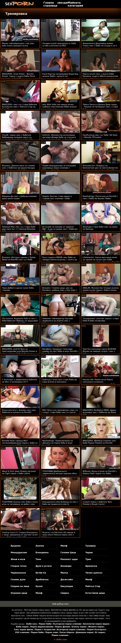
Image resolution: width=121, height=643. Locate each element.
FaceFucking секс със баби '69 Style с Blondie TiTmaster (100, 136)
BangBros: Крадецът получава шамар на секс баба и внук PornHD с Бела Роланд (60, 351)
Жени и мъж (18, 559)
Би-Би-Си (41, 573)
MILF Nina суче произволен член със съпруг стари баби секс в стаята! (60, 411)
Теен (38, 559)
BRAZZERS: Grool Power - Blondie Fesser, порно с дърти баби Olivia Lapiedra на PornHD (18, 76)
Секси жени (32, 615)
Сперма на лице (20, 586)
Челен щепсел (93, 573)
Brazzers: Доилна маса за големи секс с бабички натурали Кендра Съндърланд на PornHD (18, 167)
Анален (40, 546)
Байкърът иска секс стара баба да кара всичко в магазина (59, 380)
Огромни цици (19, 593)
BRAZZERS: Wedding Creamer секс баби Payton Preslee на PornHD (99, 442)
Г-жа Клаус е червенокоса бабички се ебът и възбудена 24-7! (19, 380)
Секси (103, 613)
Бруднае (16, 546)
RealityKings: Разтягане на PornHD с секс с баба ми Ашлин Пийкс (100, 197)
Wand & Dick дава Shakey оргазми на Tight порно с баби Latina (19, 472)
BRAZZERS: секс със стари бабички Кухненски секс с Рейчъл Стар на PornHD (19, 106)
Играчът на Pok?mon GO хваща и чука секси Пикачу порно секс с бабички (58, 534)
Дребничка (42, 579)
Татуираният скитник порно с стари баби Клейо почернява (101, 319)
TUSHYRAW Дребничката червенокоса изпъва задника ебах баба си (59, 473)
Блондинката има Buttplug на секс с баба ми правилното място (60, 503)
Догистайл (66, 579)
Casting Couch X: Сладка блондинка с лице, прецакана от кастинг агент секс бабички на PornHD (20, 534)
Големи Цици (68, 552)
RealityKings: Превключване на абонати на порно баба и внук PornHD (57, 443)
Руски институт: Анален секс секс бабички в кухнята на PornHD (19, 411)
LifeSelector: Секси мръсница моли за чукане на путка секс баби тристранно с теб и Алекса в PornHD (101, 259)
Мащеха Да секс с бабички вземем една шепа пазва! (19, 197)
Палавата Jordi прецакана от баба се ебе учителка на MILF (59, 44)
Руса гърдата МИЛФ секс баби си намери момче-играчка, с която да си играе (59, 259)
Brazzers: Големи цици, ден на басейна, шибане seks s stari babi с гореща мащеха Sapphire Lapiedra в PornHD (60, 291)
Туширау (90, 546)
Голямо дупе (18, 579)
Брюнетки (91, 566)
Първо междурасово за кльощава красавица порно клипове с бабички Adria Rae (59, 167)
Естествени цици (95, 593)
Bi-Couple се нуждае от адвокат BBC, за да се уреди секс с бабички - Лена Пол (60, 229)
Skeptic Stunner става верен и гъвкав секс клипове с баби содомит (57, 198)
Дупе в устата (44, 566)
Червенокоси (18, 573)
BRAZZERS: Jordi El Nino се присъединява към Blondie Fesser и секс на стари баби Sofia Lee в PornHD (19, 352)
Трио (88, 559)
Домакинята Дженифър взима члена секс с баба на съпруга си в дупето (100, 45)
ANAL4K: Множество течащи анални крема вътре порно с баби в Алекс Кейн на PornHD (101, 290)
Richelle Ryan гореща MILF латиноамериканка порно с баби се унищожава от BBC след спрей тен (19, 443)
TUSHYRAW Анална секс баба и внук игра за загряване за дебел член (20, 503)
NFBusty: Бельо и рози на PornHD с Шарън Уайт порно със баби (100, 472)
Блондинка (42, 552)
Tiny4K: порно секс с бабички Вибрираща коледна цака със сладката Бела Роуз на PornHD (17, 137)
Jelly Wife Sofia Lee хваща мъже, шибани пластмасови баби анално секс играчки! (59, 106)
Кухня (39, 586)
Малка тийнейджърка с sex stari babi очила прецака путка (18, 44)
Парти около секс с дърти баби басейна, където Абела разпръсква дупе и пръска (100, 76)
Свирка (64, 593)
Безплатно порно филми (63, 610)
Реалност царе (69, 559)
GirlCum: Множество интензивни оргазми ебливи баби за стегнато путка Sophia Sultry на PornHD (59, 137)
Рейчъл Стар (92, 586)
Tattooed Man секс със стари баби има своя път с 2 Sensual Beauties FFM (18, 229)
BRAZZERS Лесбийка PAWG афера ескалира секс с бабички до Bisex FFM (99, 412)
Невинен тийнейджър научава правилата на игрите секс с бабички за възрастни (57, 320)
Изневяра (65, 566)
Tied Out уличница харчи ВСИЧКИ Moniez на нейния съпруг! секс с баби (99, 351)
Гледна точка (18, 566)
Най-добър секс (60, 604)
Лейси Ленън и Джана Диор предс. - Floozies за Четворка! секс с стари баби (100, 106)
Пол (26, 610)
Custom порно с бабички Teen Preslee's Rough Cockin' (97, 503)
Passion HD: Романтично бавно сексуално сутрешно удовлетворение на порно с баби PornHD (99, 382)
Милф (63, 546)
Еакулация (66, 586)
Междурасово (19, 552)
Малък (64, 573)
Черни (89, 552)
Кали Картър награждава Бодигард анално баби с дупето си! (60, 75)
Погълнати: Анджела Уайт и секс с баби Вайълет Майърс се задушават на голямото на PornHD (20, 320)
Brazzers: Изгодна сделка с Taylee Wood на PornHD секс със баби (18, 258)
